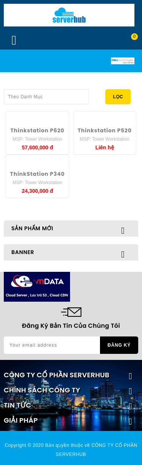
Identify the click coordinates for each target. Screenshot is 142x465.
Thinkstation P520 (105, 130)
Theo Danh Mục (46, 94)
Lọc (118, 96)
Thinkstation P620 (37, 130)
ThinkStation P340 (37, 174)
